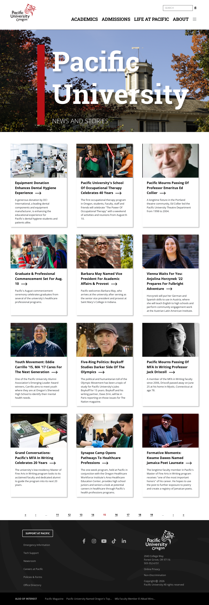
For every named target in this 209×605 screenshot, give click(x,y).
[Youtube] (104, 541)
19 (151, 514)
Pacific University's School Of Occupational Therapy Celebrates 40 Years (102, 187)
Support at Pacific (38, 533)
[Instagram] (94, 541)
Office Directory (32, 585)
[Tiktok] (114, 541)
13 (81, 514)
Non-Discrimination (155, 575)
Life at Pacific (151, 19)
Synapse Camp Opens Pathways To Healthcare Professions (101, 457)
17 (128, 514)
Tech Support (31, 553)
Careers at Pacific (33, 569)
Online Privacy (152, 569)
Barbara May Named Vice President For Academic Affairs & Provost (101, 278)
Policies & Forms (33, 577)
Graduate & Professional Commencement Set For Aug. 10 (38, 278)
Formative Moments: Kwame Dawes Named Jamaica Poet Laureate (165, 457)
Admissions (116, 19)
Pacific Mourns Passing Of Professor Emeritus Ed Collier (168, 187)
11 (57, 514)
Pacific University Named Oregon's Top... (89, 598)
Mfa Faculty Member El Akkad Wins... (135, 598)
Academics (84, 19)
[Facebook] (84, 541)
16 (116, 514)
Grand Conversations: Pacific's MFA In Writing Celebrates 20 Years (34, 457)
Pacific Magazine (54, 598)
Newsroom (30, 561)
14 (92, 514)
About (181, 19)
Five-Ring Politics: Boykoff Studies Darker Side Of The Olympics (103, 367)
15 (104, 514)
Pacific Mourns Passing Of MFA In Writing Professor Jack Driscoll (168, 367)
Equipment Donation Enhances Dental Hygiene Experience (35, 187)
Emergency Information (37, 545)
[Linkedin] (124, 541)
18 (139, 514)
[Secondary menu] (195, 19)
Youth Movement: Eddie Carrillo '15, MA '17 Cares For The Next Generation (38, 367)
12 (69, 514)
